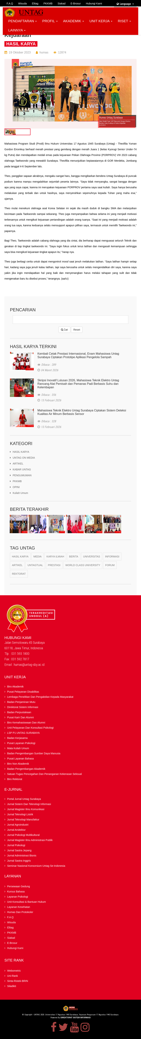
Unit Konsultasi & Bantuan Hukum (26, 902)
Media (37, 556)
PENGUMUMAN (21, 475)
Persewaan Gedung (18, 886)
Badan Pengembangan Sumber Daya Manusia (33, 753)
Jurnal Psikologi (16, 845)
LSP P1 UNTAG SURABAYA (23, 733)
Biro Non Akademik (18, 764)
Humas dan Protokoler (20, 912)
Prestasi (54, 565)
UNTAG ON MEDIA (22, 458)
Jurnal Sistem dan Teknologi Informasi (29, 804)
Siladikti (11, 986)
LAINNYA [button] (17, 30)
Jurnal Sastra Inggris (19, 861)
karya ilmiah (55, 556)
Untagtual (35, 565)
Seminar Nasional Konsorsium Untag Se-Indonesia (36, 866)
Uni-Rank (12, 976)
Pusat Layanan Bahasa (20, 758)
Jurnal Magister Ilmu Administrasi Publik (30, 840)
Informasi (112, 556)
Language (125, 3)
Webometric (14, 971)
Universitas (91, 556)
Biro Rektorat (14, 779)
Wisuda (22, 3)
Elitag (35, 3)
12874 (62, 52)
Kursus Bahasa (16, 891)
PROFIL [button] (49, 21)
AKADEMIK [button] (73, 21)
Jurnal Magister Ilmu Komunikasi (25, 809)
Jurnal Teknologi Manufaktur (23, 819)
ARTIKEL (16, 463)
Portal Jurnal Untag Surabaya (24, 799)
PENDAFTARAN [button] (22, 21)
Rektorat (19, 574)
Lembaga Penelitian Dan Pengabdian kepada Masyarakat (40, 697)
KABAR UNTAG (20, 469)
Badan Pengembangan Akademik (26, 769)
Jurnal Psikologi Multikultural (23, 835)
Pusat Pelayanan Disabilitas (23, 692)
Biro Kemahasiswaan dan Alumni (26, 722)
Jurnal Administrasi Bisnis (21, 855)
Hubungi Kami (94, 3)
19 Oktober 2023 (20, 52)
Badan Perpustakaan (19, 712)
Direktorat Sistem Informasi (22, 707)
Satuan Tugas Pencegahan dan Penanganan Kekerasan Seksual (44, 774)
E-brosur (76, 3)
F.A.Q (10, 3)
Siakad (62, 3)
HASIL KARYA (21, 43)
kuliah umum (19, 493)
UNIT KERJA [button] (100, 21)
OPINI (15, 487)
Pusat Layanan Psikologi (21, 743)
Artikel (17, 565)
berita (73, 556)
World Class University (82, 565)
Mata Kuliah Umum (18, 748)
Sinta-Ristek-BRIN (17, 981)
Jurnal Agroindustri (17, 825)
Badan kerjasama (17, 738)
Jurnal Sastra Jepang (19, 850)
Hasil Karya (20, 556)
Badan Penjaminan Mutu (21, 702)
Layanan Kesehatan (18, 907)
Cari (64, 329)
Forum (110, 565)
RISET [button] (124, 21)
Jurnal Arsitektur (16, 830)
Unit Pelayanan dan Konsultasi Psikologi (30, 728)
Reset (76, 329)
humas (43, 52)
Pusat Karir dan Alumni (20, 717)
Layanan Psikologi (17, 897)
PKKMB (48, 3)
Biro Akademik (15, 686)
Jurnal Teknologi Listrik (20, 814)
